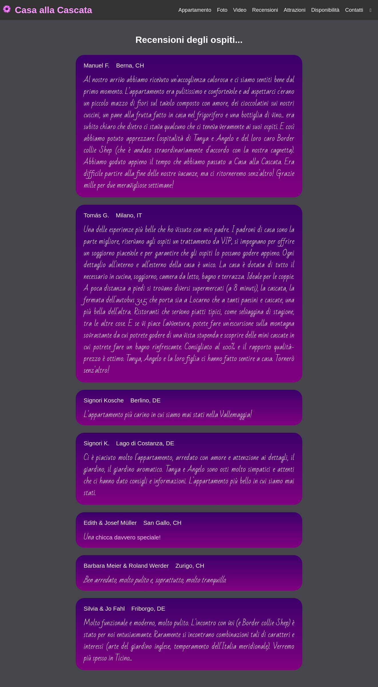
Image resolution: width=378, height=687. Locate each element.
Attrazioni (294, 10)
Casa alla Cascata (53, 10)
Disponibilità (325, 10)
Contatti (354, 10)
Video (239, 10)
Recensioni (265, 10)
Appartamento (194, 10)
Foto (222, 10)
